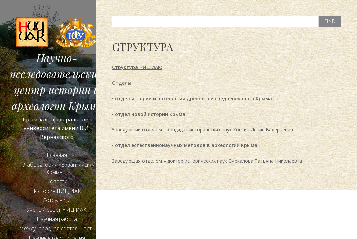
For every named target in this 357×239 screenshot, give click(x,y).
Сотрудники (57, 200)
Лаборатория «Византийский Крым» (59, 168)
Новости (56, 181)
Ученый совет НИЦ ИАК (57, 209)
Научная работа (57, 219)
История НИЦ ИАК (56, 191)
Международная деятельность (57, 228)
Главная (57, 155)
